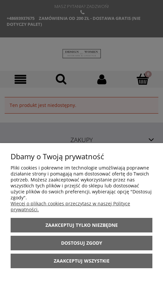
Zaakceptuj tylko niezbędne (81, 225)
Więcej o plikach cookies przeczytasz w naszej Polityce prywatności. (70, 206)
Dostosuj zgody (81, 243)
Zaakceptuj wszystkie (82, 261)
